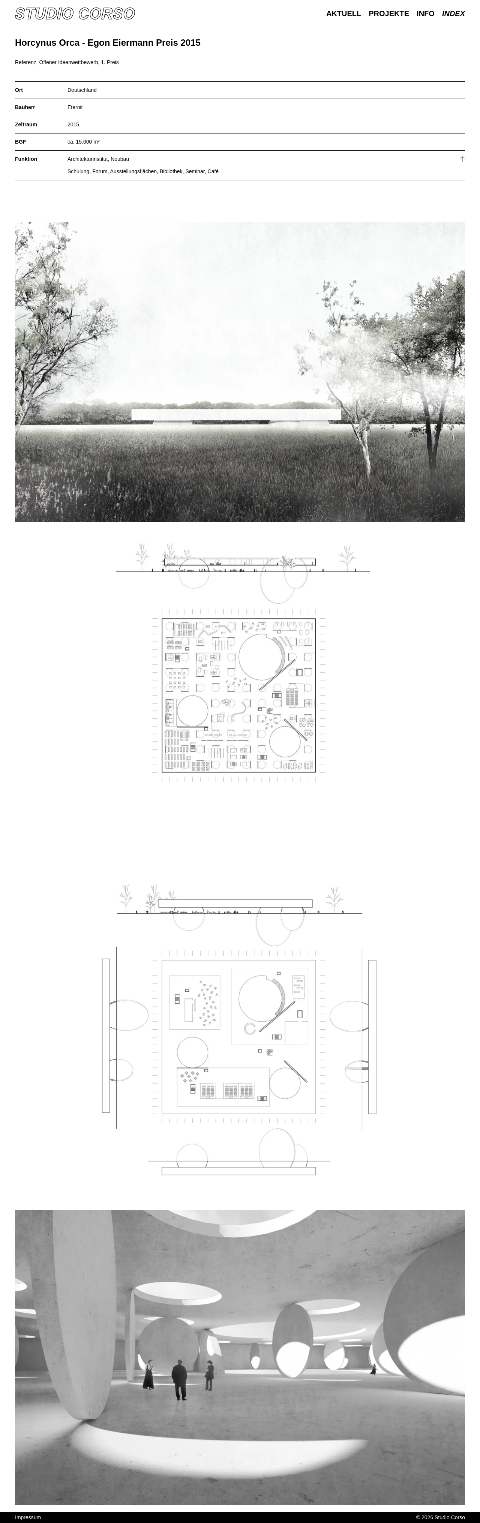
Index (453, 13)
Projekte (389, 13)
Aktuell (343, 13)
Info (426, 13)
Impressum (28, 1517)
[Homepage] (75, 13)
